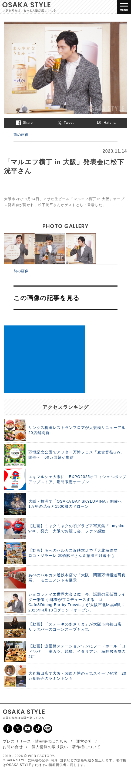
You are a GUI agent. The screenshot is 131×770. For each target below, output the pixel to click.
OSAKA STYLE (26, 5)
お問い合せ (13, 747)
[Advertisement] (44, 359)
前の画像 (21, 134)
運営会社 (84, 741)
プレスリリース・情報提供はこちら (35, 741)
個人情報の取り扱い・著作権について (66, 747)
